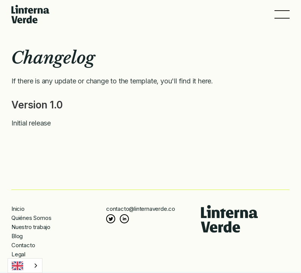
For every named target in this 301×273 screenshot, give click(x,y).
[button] (282, 14)
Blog (17, 236)
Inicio (18, 208)
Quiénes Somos (31, 217)
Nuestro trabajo (30, 227)
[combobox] (25, 265)
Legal (18, 254)
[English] (25, 266)
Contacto (23, 245)
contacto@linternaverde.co (140, 208)
